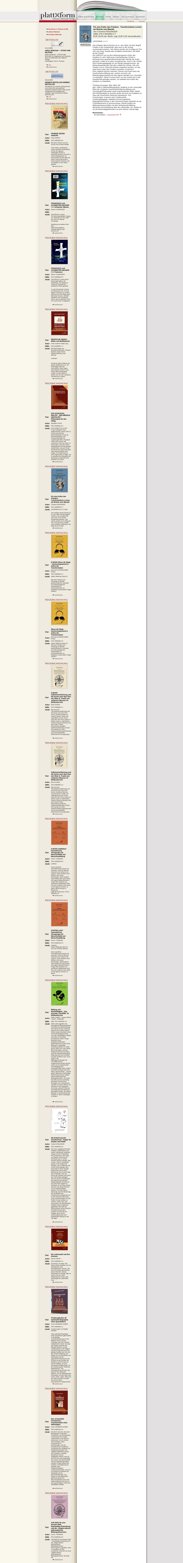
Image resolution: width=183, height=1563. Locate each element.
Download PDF (113, 115)
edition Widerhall (52, 32)
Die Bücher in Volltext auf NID (56, 29)
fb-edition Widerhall (53, 34)
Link (49, 65)
